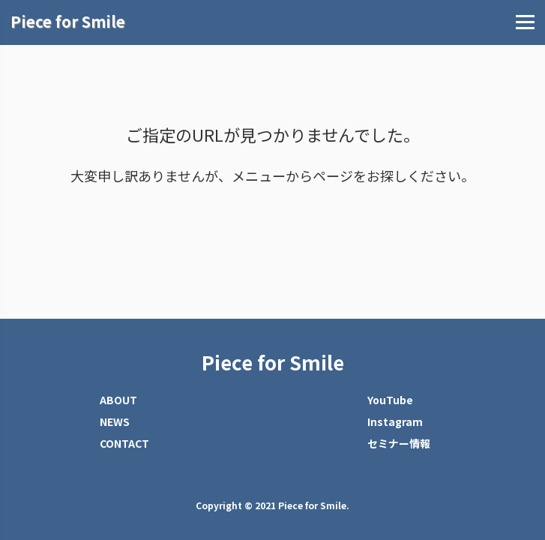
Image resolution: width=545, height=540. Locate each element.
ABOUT (118, 399)
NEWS (115, 421)
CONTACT (124, 443)
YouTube (390, 399)
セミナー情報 (398, 443)
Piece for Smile (273, 362)
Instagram (395, 421)
